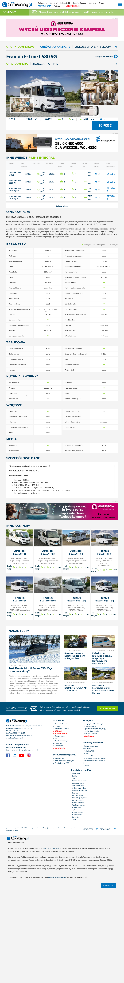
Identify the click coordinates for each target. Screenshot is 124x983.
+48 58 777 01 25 (18, 733)
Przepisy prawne (78, 800)
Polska (74, 776)
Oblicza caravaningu (79, 788)
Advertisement (61, 733)
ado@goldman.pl (17, 738)
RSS (56, 738)
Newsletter (59, 746)
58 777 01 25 (14, 731)
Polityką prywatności (57, 877)
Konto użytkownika (61, 724)
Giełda (86, 765)
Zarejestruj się (60, 726)
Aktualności (76, 773)
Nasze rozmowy (77, 812)
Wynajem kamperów (79, 790)
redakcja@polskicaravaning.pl (21, 735)
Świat (74, 778)
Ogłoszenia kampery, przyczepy (95, 729)
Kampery (9, 11)
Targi (74, 820)
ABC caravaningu (78, 786)
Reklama (58, 731)
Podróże (75, 793)
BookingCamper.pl (90, 733)
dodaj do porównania (106, 56)
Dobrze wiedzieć (78, 803)
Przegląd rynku (77, 795)
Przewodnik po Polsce (79, 781)
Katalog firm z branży (91, 731)
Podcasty (75, 817)
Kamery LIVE (88, 756)
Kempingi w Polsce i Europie (93, 724)
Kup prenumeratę (61, 758)
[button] (62, 205)
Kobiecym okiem (78, 783)
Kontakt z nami (60, 736)
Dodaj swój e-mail (108, 709)
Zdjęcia (38, 63)
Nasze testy (76, 807)
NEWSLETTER (16, 708)
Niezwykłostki (77, 815)
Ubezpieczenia (60, 748)
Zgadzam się (108, 885)
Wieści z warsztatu (78, 805)
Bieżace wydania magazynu (64, 761)
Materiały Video (89, 751)
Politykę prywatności (51, 848)
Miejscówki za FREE (91, 726)
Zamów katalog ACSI (62, 763)
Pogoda (86, 753)
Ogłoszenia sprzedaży (93, 46)
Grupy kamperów (20, 46)
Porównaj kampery (54, 46)
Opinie (53, 63)
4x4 (73, 810)
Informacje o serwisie (62, 729)
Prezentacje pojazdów (79, 798)
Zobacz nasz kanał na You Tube (94, 758)
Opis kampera (17, 63)
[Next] (116, 47)
